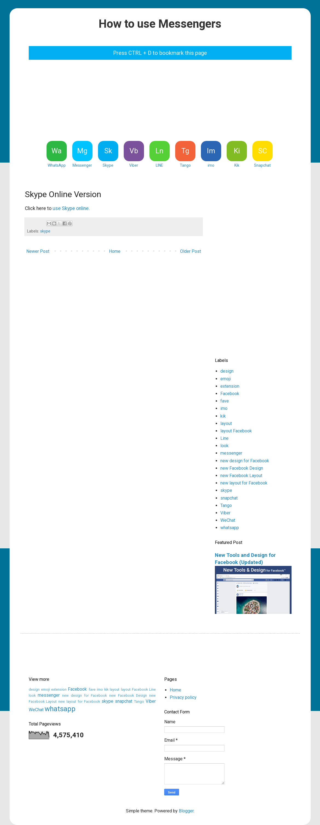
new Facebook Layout (241, 475)
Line (224, 438)
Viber (225, 512)
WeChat (227, 520)
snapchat (229, 498)
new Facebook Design (241, 468)
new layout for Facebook (243, 483)
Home (114, 251)
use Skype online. (71, 208)
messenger (231, 453)
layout (226, 423)
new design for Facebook (244, 460)
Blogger (186, 810)
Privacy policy (183, 697)
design (226, 371)
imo (223, 408)
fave (224, 401)
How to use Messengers (160, 23)
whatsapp (229, 527)
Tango (226, 505)
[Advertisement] (161, 99)
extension (229, 386)
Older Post (190, 251)
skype (45, 231)
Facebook (229, 393)
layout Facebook (236, 430)
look (224, 445)
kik (223, 416)
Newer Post (37, 251)
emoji (225, 378)
